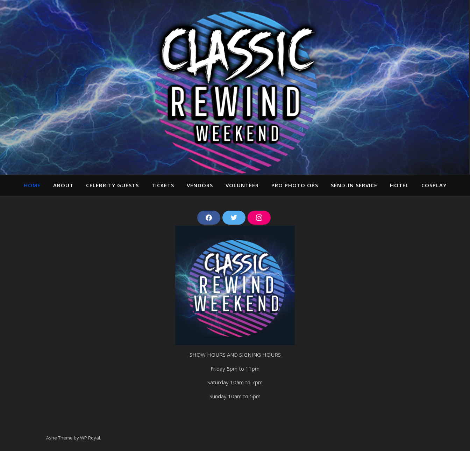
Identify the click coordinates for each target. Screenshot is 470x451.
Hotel (399, 185)
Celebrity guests (112, 185)
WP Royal (90, 438)
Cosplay (434, 185)
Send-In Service (354, 185)
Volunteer (242, 185)
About (63, 185)
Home (32, 185)
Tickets (162, 185)
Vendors (200, 185)
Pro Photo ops (294, 185)
